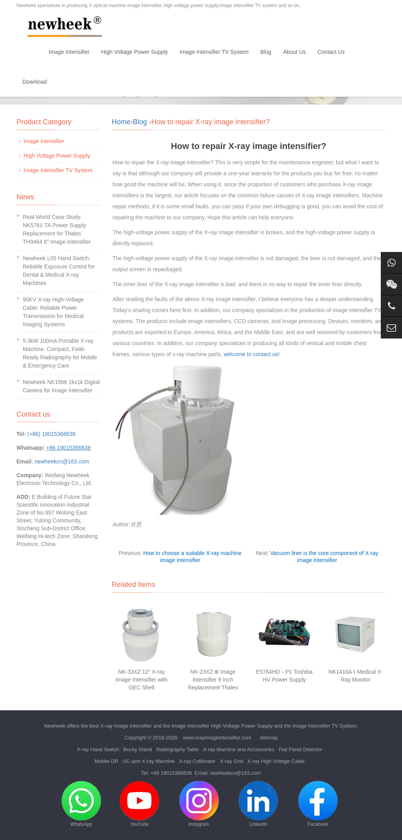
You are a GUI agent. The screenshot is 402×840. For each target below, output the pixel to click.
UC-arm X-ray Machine (148, 761)
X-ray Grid (231, 761)
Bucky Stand (137, 749)
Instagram (199, 804)
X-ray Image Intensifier (126, 726)
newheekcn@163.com (62, 461)
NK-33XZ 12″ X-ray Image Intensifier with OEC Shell (141, 680)
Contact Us (331, 52)
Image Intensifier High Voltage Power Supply (222, 726)
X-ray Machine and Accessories (238, 749)
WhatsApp (81, 804)
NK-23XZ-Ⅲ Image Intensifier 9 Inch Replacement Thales (213, 680)
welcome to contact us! (251, 354)
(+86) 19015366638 (51, 434)
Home (29, 52)
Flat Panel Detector (300, 749)
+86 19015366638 (171, 773)
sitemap (269, 738)
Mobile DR (107, 761)
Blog (265, 52)
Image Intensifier (69, 52)
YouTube (139, 804)
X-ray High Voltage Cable (276, 761)
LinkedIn (258, 804)
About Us (294, 52)
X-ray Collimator (197, 761)
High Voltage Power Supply (134, 52)
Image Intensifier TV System (214, 52)
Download (34, 82)
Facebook (318, 804)
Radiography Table (177, 749)
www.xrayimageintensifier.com (217, 738)
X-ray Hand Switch (98, 749)
